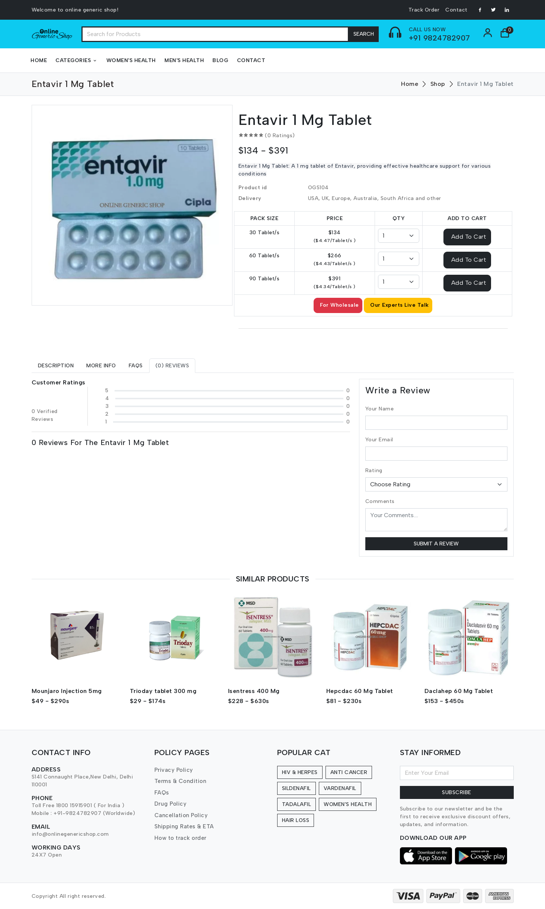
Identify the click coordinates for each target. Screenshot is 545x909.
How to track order (180, 838)
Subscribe (456, 792)
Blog (220, 60)
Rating (373, 470)
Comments (380, 501)
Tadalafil (296, 804)
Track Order (424, 10)
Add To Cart (469, 236)
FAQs (161, 792)
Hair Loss (296, 820)
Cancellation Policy (181, 815)
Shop (437, 83)
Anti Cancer (349, 772)
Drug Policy (170, 803)
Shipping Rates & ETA (184, 826)
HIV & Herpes (300, 772)
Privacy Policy (173, 770)
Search (363, 34)
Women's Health (131, 60)
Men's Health (184, 60)
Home (39, 60)
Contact (456, 10)
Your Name (379, 409)
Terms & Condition (180, 781)
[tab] (56, 365)
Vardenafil (340, 788)
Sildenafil (296, 788)
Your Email (379, 439)
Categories (76, 60)
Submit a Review (436, 544)
